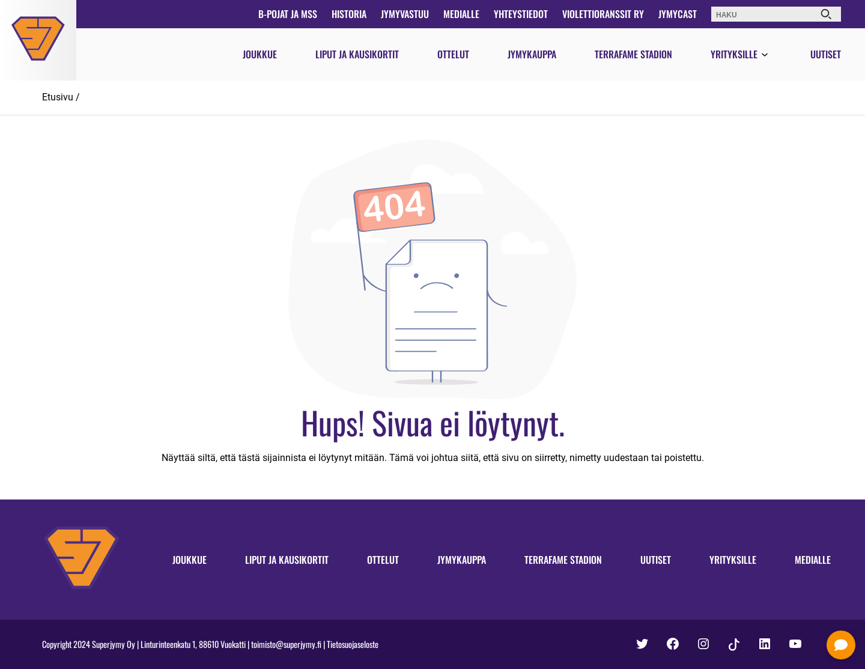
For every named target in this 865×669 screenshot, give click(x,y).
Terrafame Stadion (633, 54)
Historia (349, 14)
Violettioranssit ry (603, 14)
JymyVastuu (405, 14)
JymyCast (677, 14)
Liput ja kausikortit (357, 54)
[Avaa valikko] (764, 55)
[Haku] (826, 14)
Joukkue (260, 54)
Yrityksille (734, 54)
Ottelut (453, 54)
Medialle (461, 14)
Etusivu (57, 97)
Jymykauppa (532, 54)
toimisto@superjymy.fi (286, 644)
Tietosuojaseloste (352, 644)
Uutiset (825, 54)
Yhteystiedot (521, 14)
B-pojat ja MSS (287, 14)
